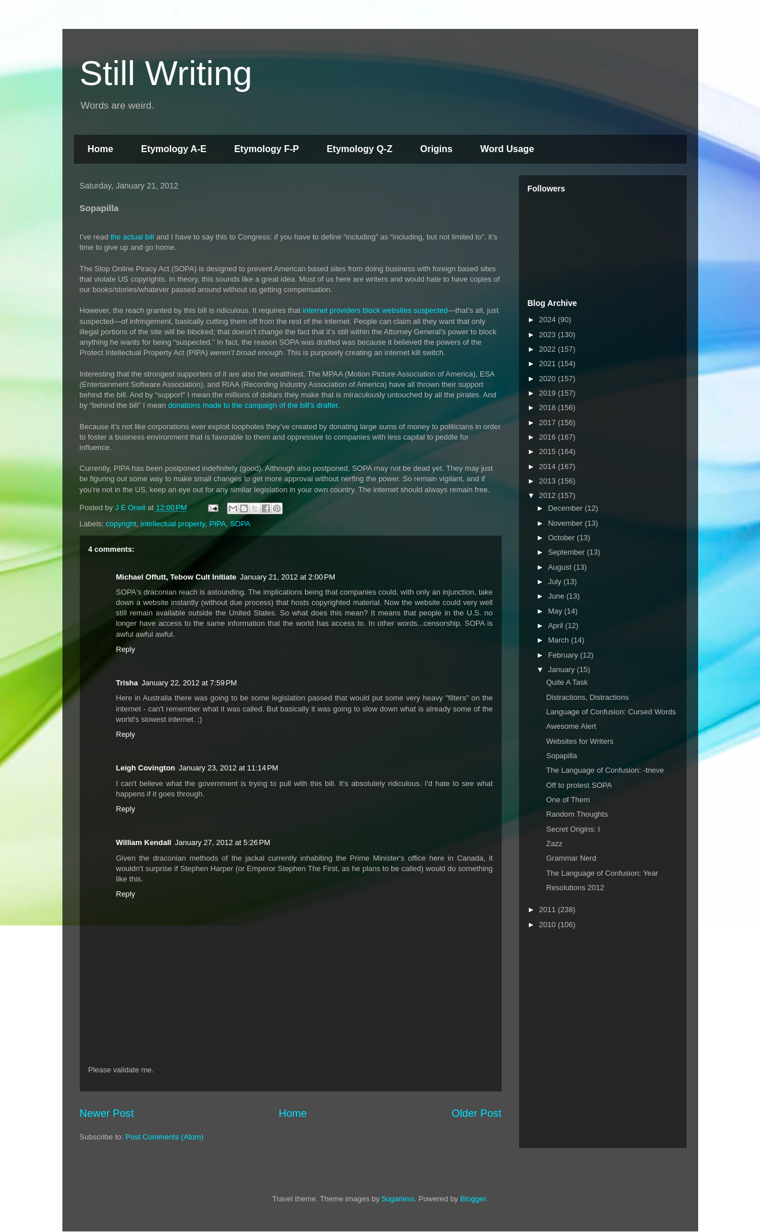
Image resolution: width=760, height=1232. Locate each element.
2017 (548, 422)
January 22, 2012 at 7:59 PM (189, 682)
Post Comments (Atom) (164, 1137)
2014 (548, 466)
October (562, 537)
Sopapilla (561, 755)
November (566, 523)
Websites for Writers (580, 741)
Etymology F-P (266, 149)
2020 (548, 378)
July (555, 581)
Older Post (477, 1113)
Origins (436, 149)
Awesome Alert (571, 726)
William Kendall (144, 842)
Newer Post (107, 1113)
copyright (121, 523)
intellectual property (172, 523)
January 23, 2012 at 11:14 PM (228, 767)
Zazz (554, 843)
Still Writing (166, 73)
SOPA (240, 523)
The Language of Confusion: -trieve (605, 770)
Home (100, 149)
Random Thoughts (577, 814)
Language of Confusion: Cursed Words (611, 711)
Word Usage (507, 149)
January (562, 669)
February (564, 655)
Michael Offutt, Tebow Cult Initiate (176, 577)
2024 (548, 319)
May (556, 611)
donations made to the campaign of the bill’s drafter (253, 405)
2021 (548, 363)
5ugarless (397, 1198)
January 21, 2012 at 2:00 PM (287, 577)
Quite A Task (567, 682)
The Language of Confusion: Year (602, 873)
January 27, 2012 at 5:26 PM (222, 842)
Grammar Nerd (571, 858)
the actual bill (132, 237)
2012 (548, 495)
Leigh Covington (146, 767)
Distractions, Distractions (587, 697)
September (567, 552)
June (557, 596)
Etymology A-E (173, 149)
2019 (548, 393)
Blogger (472, 1198)
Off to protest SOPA (579, 785)
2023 (548, 334)
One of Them (568, 799)
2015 (548, 451)
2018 (548, 407)
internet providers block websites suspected (374, 310)
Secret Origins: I (573, 829)
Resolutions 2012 (575, 887)
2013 (548, 481)
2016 (548, 437)
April (556, 625)
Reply (125, 649)
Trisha (127, 682)
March (559, 640)
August (560, 567)
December (566, 508)
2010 (548, 924)
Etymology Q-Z (359, 149)
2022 (548, 349)
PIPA (217, 523)
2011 (548, 909)
